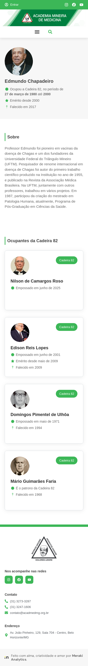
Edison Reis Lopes (29, 347)
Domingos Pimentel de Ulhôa (40, 414)
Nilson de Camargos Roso (37, 281)
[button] (37, 32)
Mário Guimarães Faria (33, 481)
